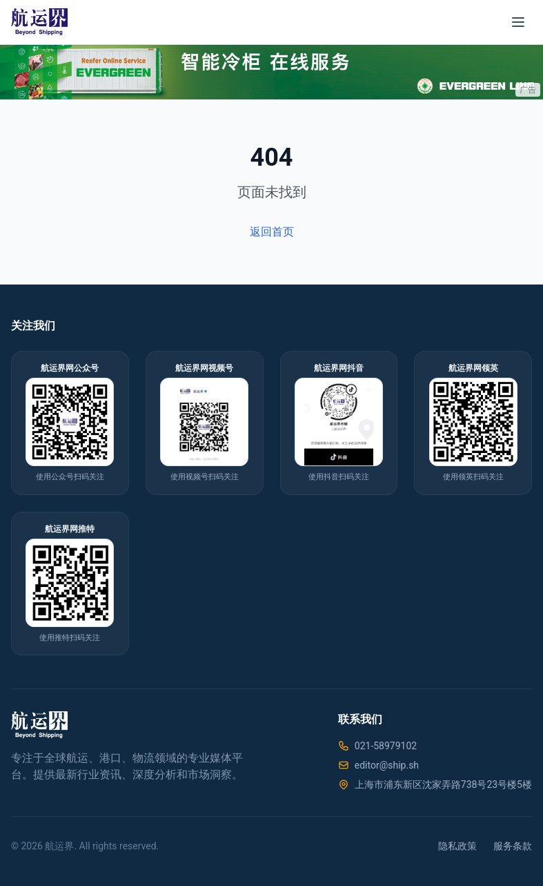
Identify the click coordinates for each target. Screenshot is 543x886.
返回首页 (272, 231)
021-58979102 (386, 745)
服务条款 (512, 845)
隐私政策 (457, 845)
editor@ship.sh (387, 765)
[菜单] (518, 22)
